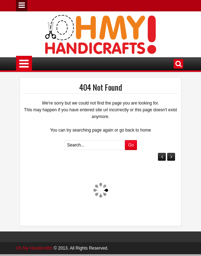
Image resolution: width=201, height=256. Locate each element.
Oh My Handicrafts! (34, 248)
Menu (21, 5)
